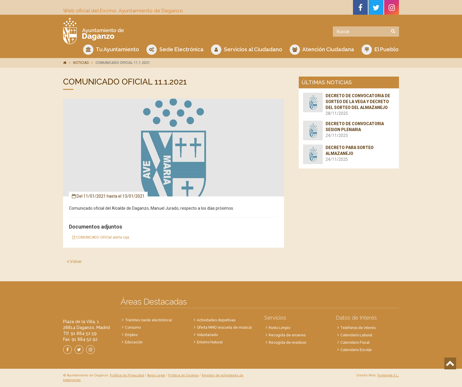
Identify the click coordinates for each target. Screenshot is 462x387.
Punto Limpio (279, 328)
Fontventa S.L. (388, 375)
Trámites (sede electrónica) (148, 320)
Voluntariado (207, 335)
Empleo (131, 335)
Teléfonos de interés (358, 328)
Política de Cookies (183, 375)
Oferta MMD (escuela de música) (224, 327)
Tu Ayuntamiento (111, 49)
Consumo (133, 327)
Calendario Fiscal (354, 342)
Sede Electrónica (175, 49)
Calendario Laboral (356, 335)
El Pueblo (380, 49)
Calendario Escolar (356, 350)
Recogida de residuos (287, 342)
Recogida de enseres (287, 335)
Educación (134, 342)
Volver (74, 261)
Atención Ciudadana (322, 49)
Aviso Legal (156, 375)
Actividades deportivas (216, 320)
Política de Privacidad (127, 375)
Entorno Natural (209, 342)
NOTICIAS (81, 63)
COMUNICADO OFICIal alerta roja (100, 237)
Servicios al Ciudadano (246, 49)
